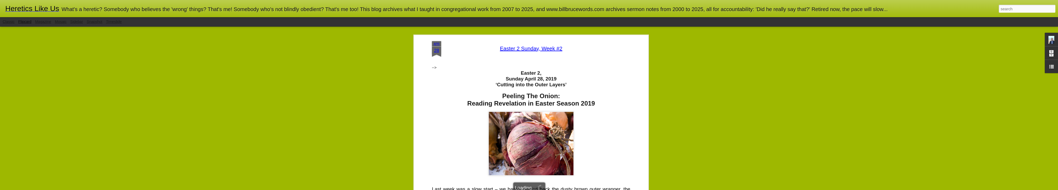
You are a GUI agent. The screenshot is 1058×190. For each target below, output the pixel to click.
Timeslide (114, 22)
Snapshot (94, 22)
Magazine (43, 22)
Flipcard (24, 22)
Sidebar (76, 22)
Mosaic (60, 22)
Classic (9, 22)
